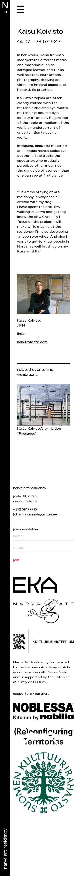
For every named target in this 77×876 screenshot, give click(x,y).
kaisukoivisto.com (32, 342)
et (5, 12)
